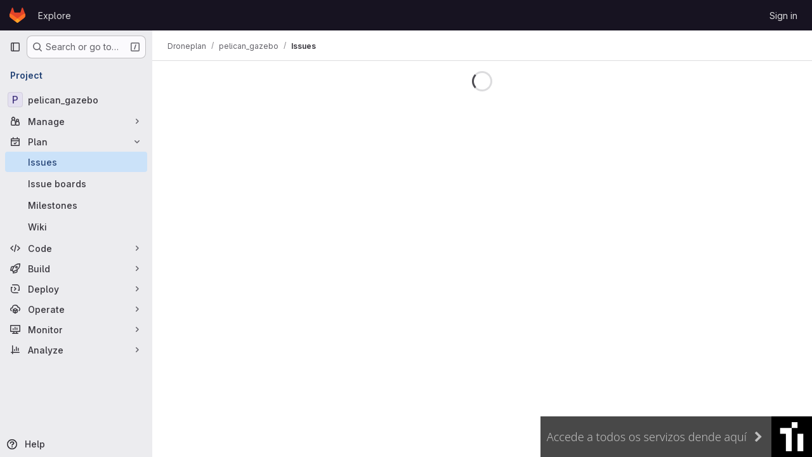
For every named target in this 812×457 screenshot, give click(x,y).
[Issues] (76, 162)
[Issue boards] (76, 183)
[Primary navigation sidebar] (15, 47)
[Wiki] (76, 226)
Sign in (783, 15)
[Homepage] (17, 15)
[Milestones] (76, 205)
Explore (54, 15)
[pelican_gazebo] (76, 99)
